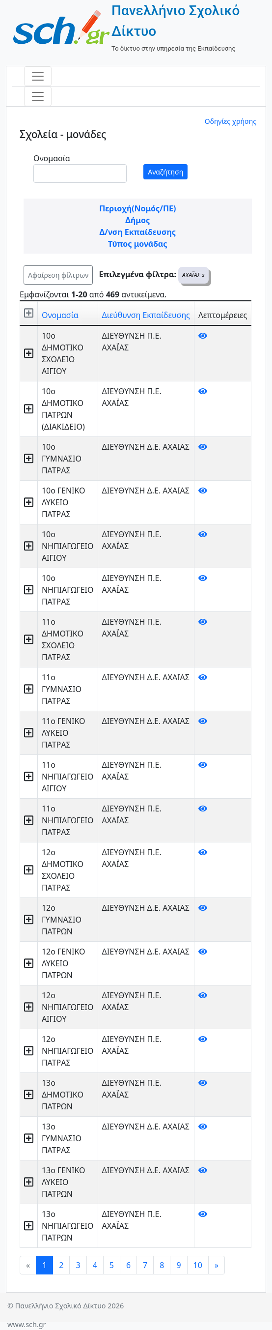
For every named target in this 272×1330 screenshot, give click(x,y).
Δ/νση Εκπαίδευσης (138, 232)
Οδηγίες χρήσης (230, 121)
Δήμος (137, 220)
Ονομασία (51, 158)
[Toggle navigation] (38, 76)
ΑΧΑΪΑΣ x (193, 275)
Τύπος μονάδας (137, 243)
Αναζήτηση (165, 171)
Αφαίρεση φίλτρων (58, 275)
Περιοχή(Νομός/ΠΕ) (137, 208)
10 (197, 1265)
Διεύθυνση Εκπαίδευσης (146, 315)
